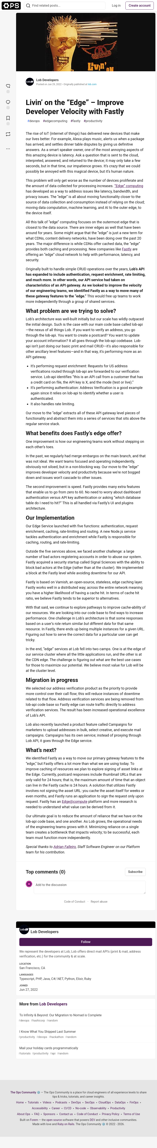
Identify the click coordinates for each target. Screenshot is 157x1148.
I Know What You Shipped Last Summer (85, 1034)
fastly (75, 121)
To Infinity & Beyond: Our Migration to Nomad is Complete (85, 1018)
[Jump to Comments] (8, 104)
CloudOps (105, 1102)
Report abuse (99, 901)
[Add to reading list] (8, 120)
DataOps (120, 1102)
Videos (47, 1102)
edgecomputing (55, 121)
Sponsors (49, 1114)
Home (20, 1102)
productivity (93, 121)
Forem (34, 1119)
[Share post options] (8, 149)
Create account (140, 5)
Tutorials (33, 1102)
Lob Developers (47, 80)
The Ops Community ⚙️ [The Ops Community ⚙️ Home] (25, 1092)
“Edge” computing (129, 186)
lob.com (92, 84)
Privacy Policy (110, 1114)
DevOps (76, 1102)
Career (56, 1108)
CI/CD (67, 1108)
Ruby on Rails (65, 1124)
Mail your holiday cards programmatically (85, 1051)
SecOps (90, 1102)
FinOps (134, 1102)
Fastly (127, 249)
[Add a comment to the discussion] (90, 887)
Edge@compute (74, 801)
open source (54, 1119)
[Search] (28, 5)
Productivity (117, 1108)
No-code (80, 1108)
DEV (92, 1119)
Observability (98, 1108)
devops (33, 121)
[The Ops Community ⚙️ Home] (11, 6)
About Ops (23, 1114)
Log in (116, 5)
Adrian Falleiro (65, 847)
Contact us (66, 1114)
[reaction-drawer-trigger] (8, 88)
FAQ (36, 1114)
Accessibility (40, 1108)
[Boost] (8, 134)
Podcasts (61, 1102)
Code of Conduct (74, 901)
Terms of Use (131, 1114)
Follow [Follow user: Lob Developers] (86, 942)
